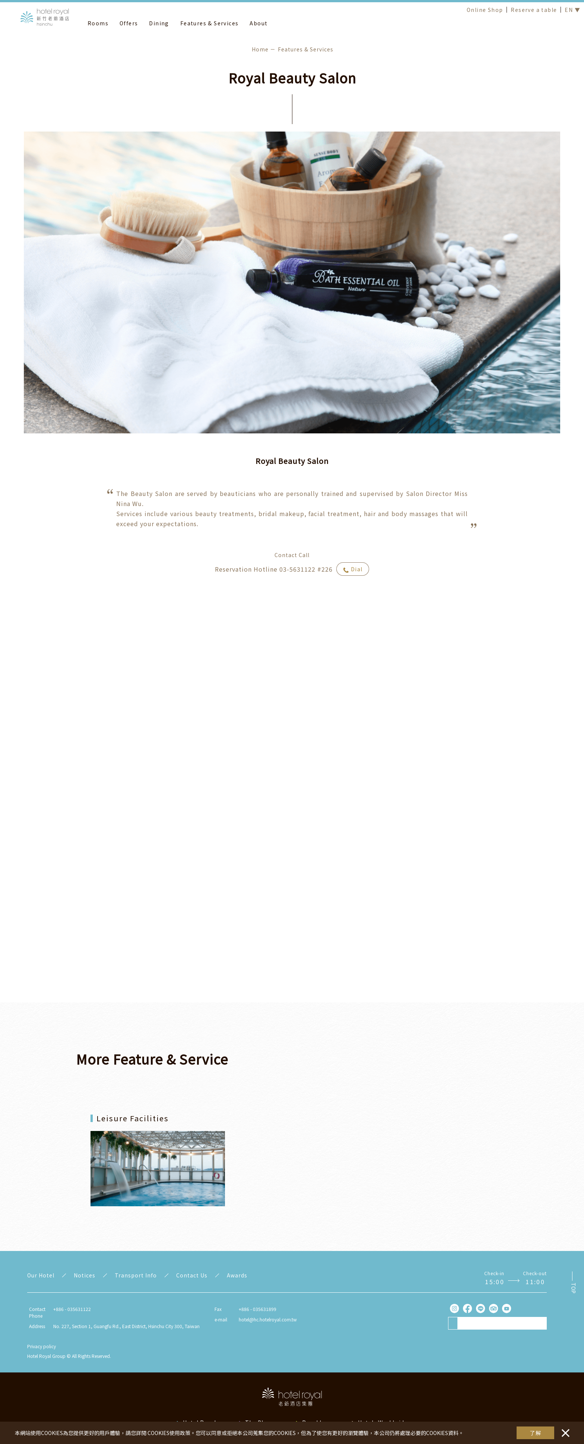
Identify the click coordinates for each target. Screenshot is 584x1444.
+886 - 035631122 (72, 1309)
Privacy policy (41, 1346)
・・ (564, 1429)
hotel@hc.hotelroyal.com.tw (268, 1319)
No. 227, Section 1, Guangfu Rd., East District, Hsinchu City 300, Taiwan (126, 1326)
